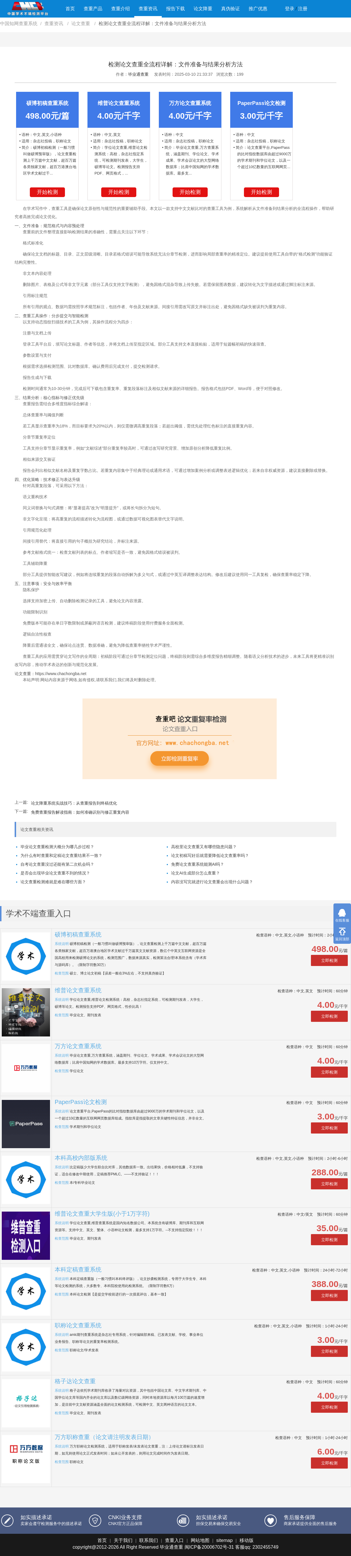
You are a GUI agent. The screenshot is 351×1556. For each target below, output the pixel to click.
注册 (302, 8)
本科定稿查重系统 (78, 1269)
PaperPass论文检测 (81, 1102)
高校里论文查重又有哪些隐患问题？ (204, 846)
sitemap (224, 1540)
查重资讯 (148, 8)
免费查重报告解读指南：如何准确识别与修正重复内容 (80, 812)
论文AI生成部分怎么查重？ (195, 873)
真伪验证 (230, 8)
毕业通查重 (138, 74)
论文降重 (203, 8)
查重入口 (174, 1540)
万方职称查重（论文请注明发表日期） (104, 1437)
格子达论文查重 (75, 1381)
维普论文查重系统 (78, 990)
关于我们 (123, 1540)
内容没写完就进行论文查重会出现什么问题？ (212, 881)
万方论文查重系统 (78, 1046)
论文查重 (81, 23)
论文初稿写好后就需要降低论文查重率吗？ (210, 855)
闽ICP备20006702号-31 (209, 1547)
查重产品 (93, 8)
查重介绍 (120, 8)
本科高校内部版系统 (81, 1158)
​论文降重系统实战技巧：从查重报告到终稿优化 (74, 803)
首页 (70, 8)
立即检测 (329, 960)
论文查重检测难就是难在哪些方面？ (53, 881)
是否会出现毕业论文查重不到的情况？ (55, 873)
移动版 (247, 1540)
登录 (289, 8)
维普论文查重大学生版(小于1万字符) (102, 1213)
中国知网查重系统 (18, 23)
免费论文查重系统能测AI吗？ (197, 864)
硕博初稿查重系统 (78, 934)
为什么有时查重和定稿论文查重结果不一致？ (61, 855)
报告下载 (175, 8)
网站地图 (200, 1540)
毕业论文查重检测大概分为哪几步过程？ (57, 846)
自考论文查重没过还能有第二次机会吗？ (57, 864)
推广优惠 (258, 8)
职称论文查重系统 (78, 1325)
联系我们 (148, 1540)
